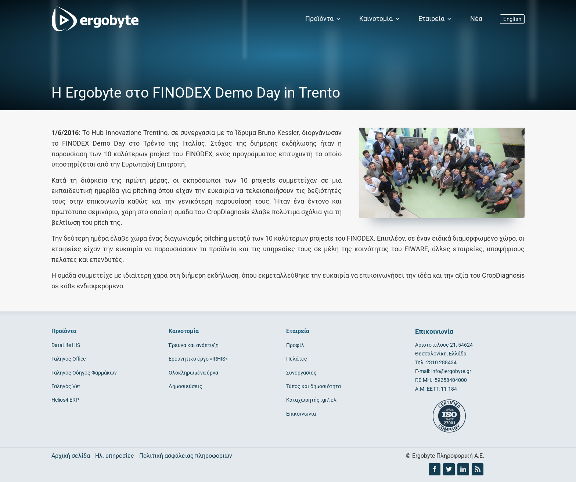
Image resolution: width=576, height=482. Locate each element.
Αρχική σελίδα (70, 455)
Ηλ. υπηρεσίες (114, 455)
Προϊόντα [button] (323, 18)
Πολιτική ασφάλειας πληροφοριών (185, 455)
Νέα (476, 18)
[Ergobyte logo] (93, 19)
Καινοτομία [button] (380, 18)
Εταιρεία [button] (435, 18)
